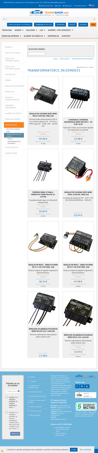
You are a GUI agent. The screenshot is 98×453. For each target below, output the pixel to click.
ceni (86, 67)
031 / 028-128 (44, 2)
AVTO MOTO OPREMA (13, 129)
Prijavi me (15, 434)
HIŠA (8, 132)
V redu (73, 449)
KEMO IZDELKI (65, 59)
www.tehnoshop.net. (62, 389)
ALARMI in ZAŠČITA (33, 36)
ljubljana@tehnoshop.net (57, 2)
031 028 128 (61, 411)
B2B (93, 24)
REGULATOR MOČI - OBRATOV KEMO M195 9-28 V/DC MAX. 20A (78, 266)
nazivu (91, 67)
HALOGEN (30, 30)
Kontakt (66, 36)
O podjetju (33, 381)
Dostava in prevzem (36, 392)
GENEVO (83, 24)
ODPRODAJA (53, 36)
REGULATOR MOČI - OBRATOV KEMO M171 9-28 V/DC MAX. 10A (43, 266)
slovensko (90, 6)
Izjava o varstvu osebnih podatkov (36, 401)
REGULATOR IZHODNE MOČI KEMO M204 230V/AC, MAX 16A (78, 193)
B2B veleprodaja (35, 415)
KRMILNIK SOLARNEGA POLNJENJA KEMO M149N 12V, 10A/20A (43, 330)
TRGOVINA (7, 30)
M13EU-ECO (44, 24)
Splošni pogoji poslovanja (38, 396)
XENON (18, 30)
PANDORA (61, 24)
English (93, 6)
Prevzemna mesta (35, 411)
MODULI (10, 139)
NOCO (72, 24)
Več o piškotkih (85, 450)
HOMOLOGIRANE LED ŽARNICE (20, 24)
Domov (56, 59)
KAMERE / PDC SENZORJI (59, 30)
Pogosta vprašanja (36, 407)
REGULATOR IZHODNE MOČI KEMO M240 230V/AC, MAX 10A (43, 115)
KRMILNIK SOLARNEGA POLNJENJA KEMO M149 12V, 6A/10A (78, 336)
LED (41, 30)
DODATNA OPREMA (10, 36)
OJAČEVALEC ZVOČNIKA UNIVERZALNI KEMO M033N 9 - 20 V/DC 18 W (78, 122)
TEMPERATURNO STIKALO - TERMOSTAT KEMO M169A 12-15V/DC (43, 194)
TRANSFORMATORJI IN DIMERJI (14, 135)
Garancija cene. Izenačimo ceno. (34, 387)
